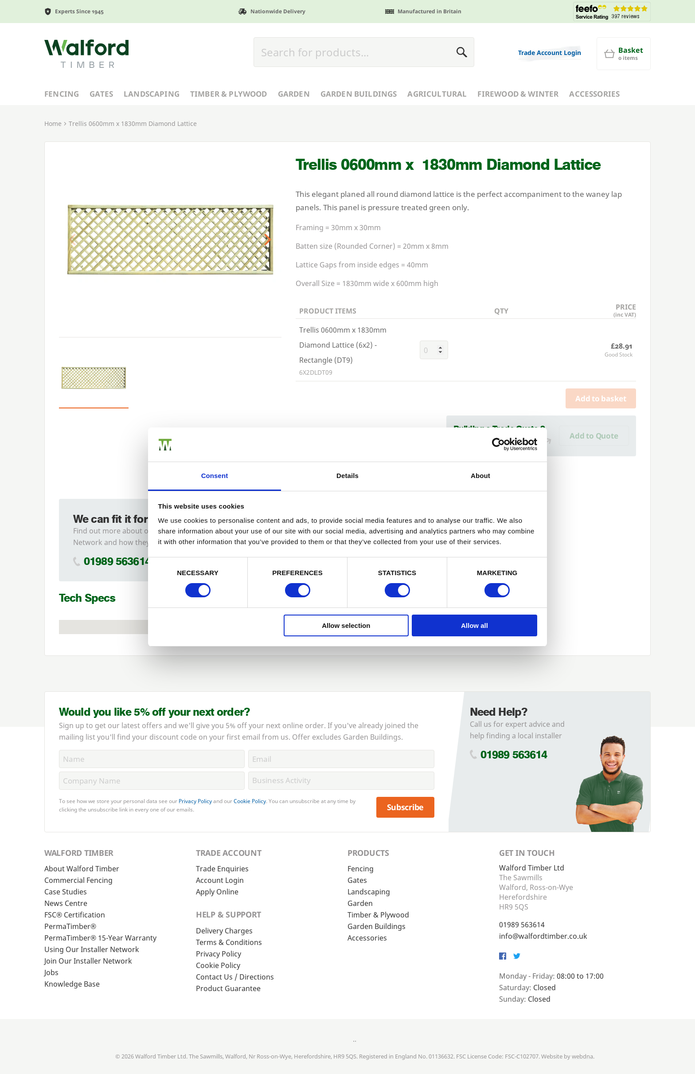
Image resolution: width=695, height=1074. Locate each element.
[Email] (341, 759)
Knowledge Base (72, 984)
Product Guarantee (228, 988)
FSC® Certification (74, 915)
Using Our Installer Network (91, 949)
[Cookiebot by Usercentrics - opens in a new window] (498, 444)
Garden (294, 94)
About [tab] (480, 475)
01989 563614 (117, 561)
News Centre (65, 903)
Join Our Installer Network (88, 961)
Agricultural (437, 94)
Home (53, 123)
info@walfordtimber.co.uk (543, 936)
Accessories (594, 94)
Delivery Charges (224, 931)
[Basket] (624, 53)
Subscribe (405, 807)
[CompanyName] (152, 781)
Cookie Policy (250, 801)
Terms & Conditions (229, 942)
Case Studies (65, 892)
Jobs (51, 972)
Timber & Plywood (228, 94)
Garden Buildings (358, 94)
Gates (101, 94)
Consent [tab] (214, 475)
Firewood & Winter (517, 94)
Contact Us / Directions (235, 977)
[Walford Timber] (86, 53)
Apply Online (217, 892)
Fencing (61, 94)
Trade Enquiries (222, 869)
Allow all (474, 625)
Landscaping (152, 94)
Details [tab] (347, 475)
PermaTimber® (70, 926)
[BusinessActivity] (341, 781)
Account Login (220, 880)
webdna (582, 1056)
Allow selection (346, 625)
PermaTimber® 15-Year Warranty (100, 938)
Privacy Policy (195, 801)
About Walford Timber (81, 869)
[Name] (152, 759)
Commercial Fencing (78, 880)
